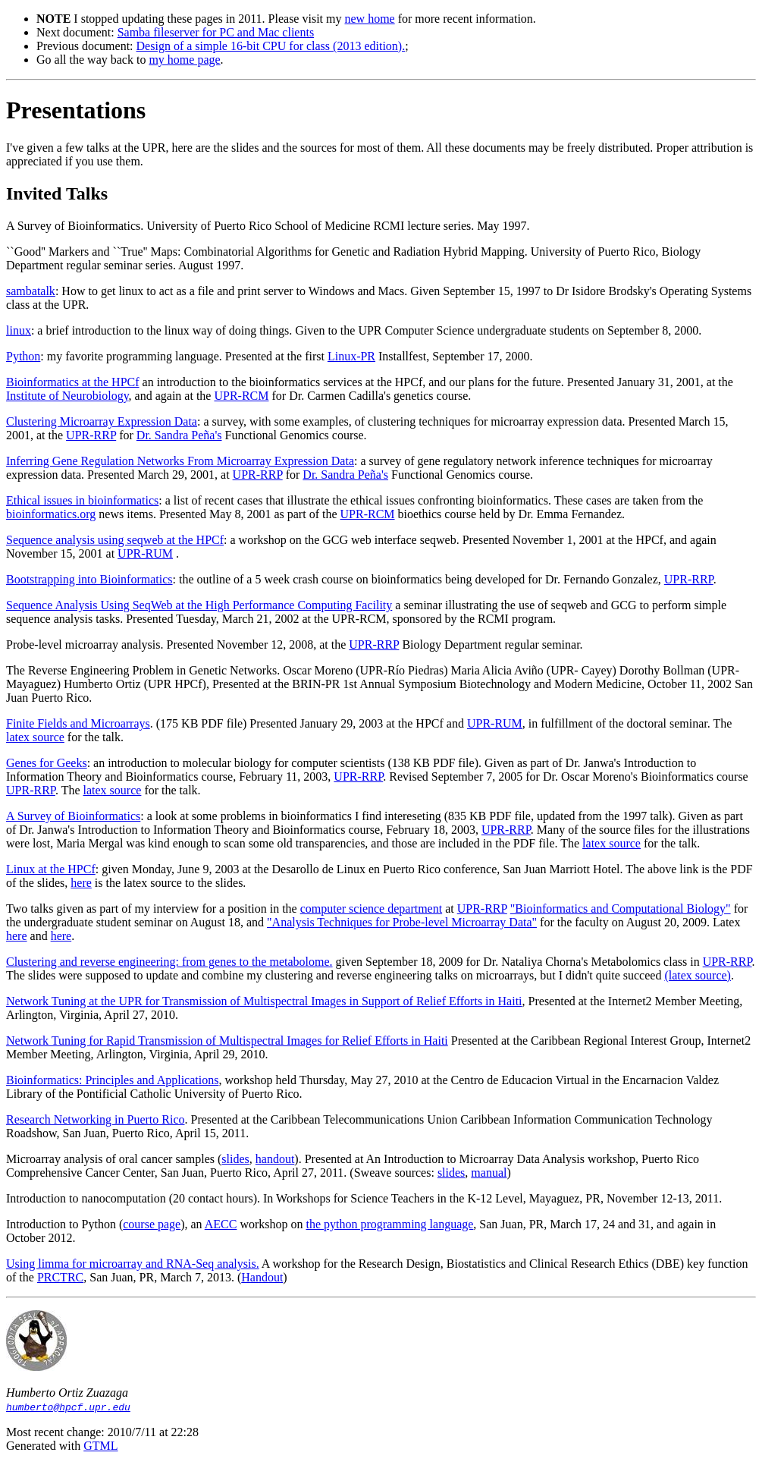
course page (151, 1224)
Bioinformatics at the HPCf (73, 382)
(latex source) (697, 975)
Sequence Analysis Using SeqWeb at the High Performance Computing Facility (199, 605)
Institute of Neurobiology (67, 395)
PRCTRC (60, 1277)
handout (275, 1158)
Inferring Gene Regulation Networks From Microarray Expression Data (180, 460)
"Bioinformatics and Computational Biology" (620, 908)
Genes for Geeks (46, 762)
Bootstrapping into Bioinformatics (89, 579)
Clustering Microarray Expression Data (101, 421)
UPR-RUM (145, 553)
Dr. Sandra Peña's (179, 435)
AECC (221, 1224)
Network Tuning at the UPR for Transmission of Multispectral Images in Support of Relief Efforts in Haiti (264, 1001)
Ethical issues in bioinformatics (82, 500)
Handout (262, 1277)
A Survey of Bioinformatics (73, 816)
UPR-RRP (91, 435)
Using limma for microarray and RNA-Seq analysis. (132, 1263)
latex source (35, 737)
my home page (184, 59)
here (81, 882)
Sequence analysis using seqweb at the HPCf (115, 539)
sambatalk (30, 291)
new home (369, 18)
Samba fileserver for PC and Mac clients (216, 32)
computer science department (371, 908)
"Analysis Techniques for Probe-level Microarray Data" (402, 922)
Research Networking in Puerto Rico (95, 1119)
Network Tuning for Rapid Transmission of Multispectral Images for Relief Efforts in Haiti (227, 1040)
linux (18, 330)
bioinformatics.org (51, 514)
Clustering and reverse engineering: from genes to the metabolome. (169, 961)
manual (488, 1172)
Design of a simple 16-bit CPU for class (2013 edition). (271, 45)
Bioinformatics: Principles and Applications (112, 1080)
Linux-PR (351, 356)
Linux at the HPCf (51, 869)
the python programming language (390, 1224)
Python (23, 356)
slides (235, 1158)
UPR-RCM (241, 395)
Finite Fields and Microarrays (78, 723)
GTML (100, 1445)
